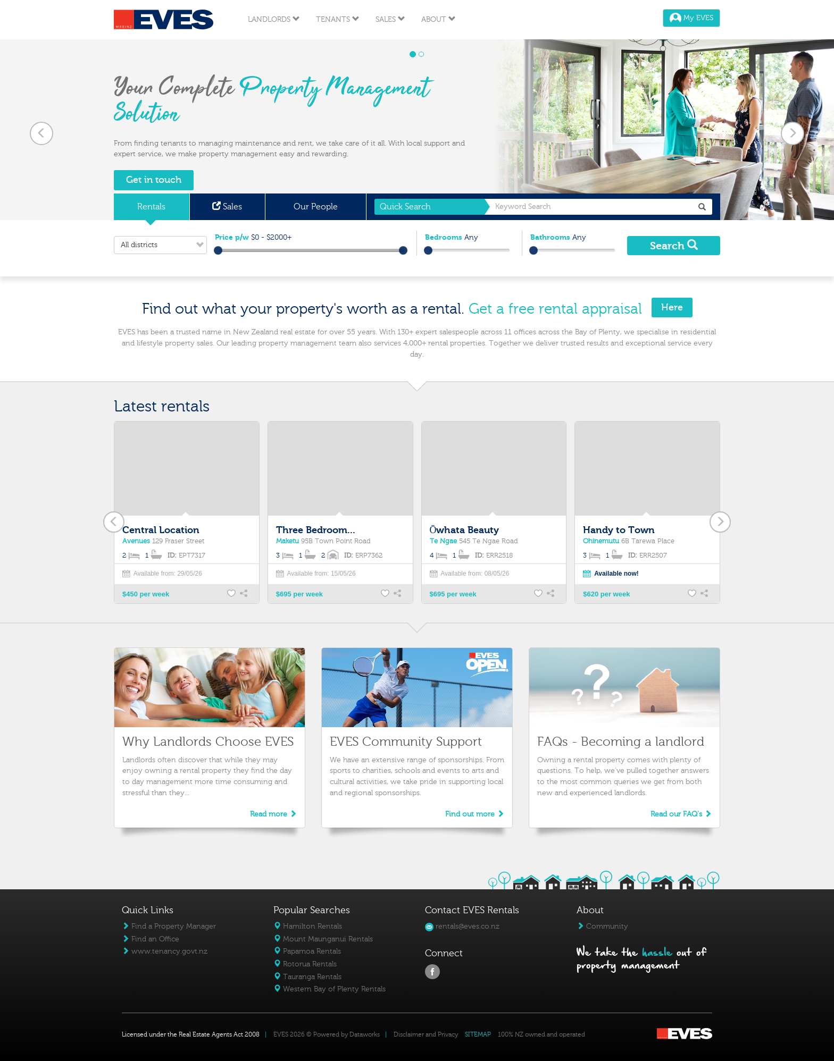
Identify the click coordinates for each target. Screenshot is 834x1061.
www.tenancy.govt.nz (164, 951)
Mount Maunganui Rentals (323, 939)
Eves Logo (163, 20)
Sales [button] (390, 19)
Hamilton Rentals (307, 926)
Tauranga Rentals (307, 976)
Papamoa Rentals (307, 951)
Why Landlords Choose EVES (208, 742)
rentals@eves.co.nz (462, 926)
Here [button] (672, 307)
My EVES (691, 18)
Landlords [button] (274, 19)
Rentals (151, 207)
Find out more (474, 814)
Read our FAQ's (681, 814)
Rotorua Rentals (305, 964)
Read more (273, 814)
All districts (163, 245)
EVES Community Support (406, 742)
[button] (42, 129)
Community (602, 926)
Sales (227, 207)
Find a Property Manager (169, 926)
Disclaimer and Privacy (426, 1034)
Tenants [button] (338, 19)
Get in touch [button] (153, 180)
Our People (316, 207)
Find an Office (150, 939)
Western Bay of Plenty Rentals (329, 988)
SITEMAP (478, 1034)
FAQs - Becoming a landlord (620, 742)
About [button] (438, 19)
